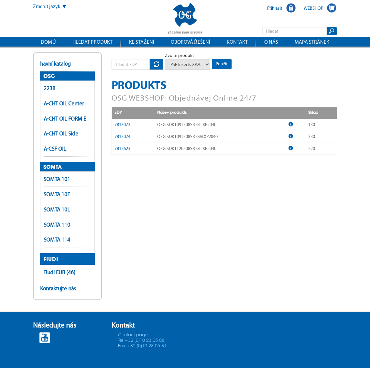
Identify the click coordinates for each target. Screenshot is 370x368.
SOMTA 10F (57, 194)
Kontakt (237, 42)
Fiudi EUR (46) (59, 272)
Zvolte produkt (179, 55)
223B (49, 88)
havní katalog (55, 63)
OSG (49, 76)
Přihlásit (274, 8)
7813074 (122, 136)
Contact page (132, 335)
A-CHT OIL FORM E (65, 118)
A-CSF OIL (55, 149)
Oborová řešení (190, 42)
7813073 (122, 124)
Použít (222, 64)
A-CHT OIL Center (64, 103)
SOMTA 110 (57, 225)
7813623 (122, 148)
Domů (48, 42)
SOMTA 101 (57, 179)
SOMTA (52, 166)
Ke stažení (141, 42)
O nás (271, 42)
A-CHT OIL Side (61, 133)
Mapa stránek (312, 42)
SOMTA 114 (57, 239)
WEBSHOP (313, 8)
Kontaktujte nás (58, 288)
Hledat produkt (92, 42)
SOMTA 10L (57, 209)
